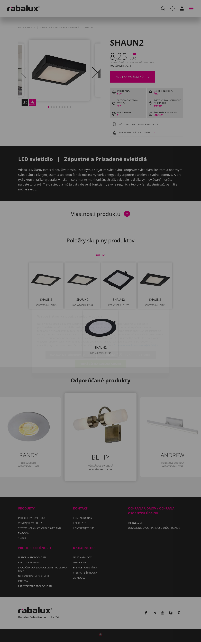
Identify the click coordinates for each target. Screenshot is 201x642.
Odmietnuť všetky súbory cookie (126, 335)
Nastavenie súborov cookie (71, 335)
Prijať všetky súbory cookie (100, 344)
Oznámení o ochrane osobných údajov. (136, 325)
